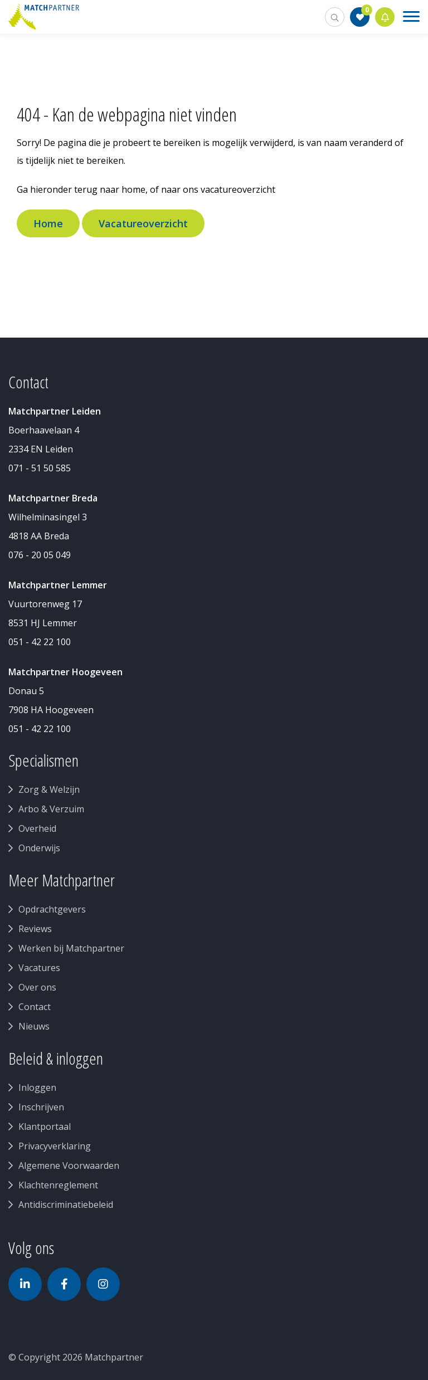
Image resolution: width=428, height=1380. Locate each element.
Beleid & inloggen (55, 1058)
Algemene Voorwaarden (68, 1165)
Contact (34, 1007)
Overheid (37, 828)
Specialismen (43, 760)
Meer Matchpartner (61, 880)
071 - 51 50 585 (39, 468)
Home (48, 223)
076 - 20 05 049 (39, 555)
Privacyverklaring (54, 1146)
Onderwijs (39, 848)
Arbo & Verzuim (51, 809)
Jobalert (385, 17)
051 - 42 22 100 (39, 642)
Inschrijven (41, 1107)
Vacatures (39, 968)
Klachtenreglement (58, 1185)
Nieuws (34, 1026)
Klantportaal (44, 1126)
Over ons (37, 987)
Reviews (35, 929)
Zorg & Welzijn (49, 789)
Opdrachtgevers (52, 909)
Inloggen (37, 1087)
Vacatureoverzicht (143, 223)
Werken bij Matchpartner (71, 948)
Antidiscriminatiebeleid (65, 1204)
